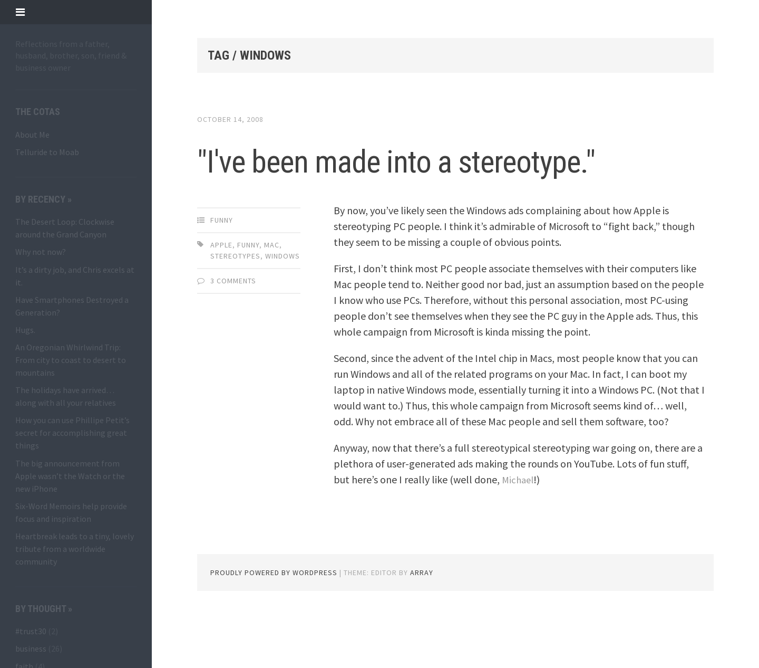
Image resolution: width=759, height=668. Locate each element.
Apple (221, 291)
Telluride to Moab (47, 152)
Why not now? (40, 251)
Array (421, 619)
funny (221, 266)
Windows (282, 302)
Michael (519, 525)
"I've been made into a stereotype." (371, 181)
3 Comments (233, 327)
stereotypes (235, 302)
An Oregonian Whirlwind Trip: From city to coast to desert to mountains (70, 360)
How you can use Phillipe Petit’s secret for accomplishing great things (72, 433)
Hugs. (25, 330)
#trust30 (30, 631)
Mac (271, 291)
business (30, 648)
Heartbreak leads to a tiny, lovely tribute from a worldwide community (74, 549)
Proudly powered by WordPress (273, 619)
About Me (32, 134)
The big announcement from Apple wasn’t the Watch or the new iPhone (70, 476)
